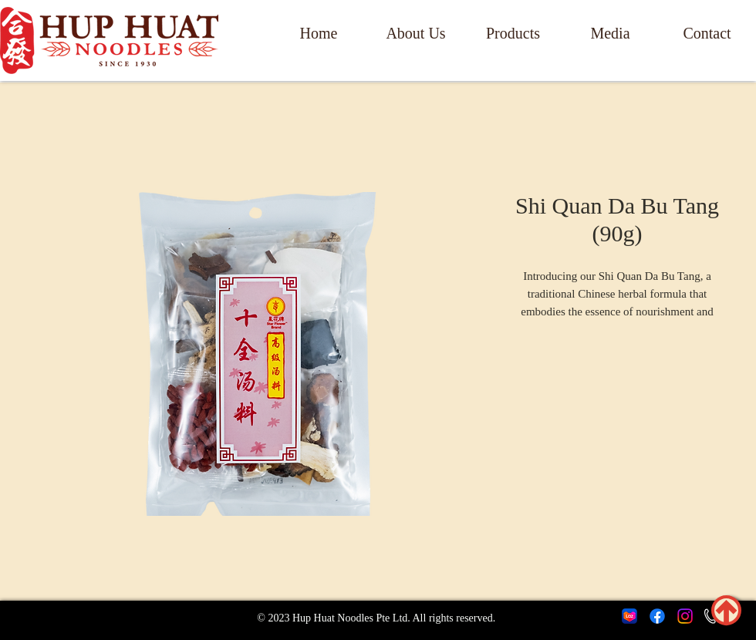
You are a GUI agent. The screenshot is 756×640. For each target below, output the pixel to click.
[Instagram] (685, 616)
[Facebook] (657, 616)
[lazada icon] (629, 616)
